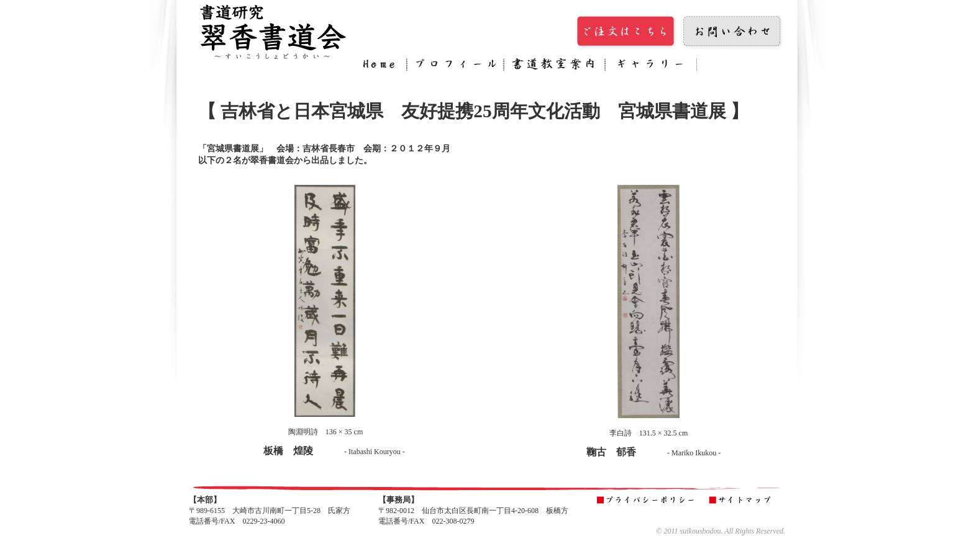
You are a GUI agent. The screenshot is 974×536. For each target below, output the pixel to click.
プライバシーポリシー (648, 500)
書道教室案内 (554, 66)
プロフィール (455, 66)
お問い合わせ (732, 31)
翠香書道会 (272, 31)
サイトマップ (742, 500)
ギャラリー (651, 66)
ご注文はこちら (627, 31)
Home (382, 66)
